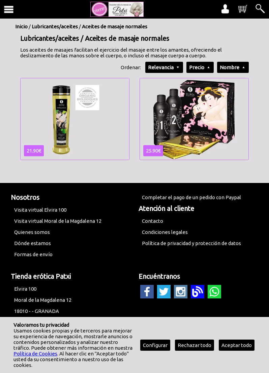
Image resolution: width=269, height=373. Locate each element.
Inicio (21, 26)
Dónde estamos (32, 243)
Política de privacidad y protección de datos (191, 243)
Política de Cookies (35, 353)
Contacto (152, 221)
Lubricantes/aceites (55, 26)
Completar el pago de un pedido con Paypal (191, 197)
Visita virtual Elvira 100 (40, 210)
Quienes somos (32, 232)
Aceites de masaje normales (114, 26)
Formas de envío (33, 254)
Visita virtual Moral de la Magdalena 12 (57, 221)
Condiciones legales (165, 232)
